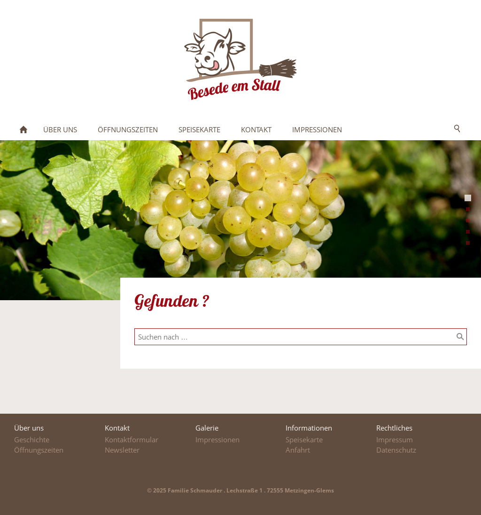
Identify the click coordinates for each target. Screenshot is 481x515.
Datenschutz (396, 449)
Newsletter (122, 449)
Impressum (394, 439)
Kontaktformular (131, 439)
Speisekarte (304, 439)
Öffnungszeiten (38, 449)
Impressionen (217, 439)
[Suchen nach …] (300, 336)
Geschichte (31, 439)
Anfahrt (298, 449)
